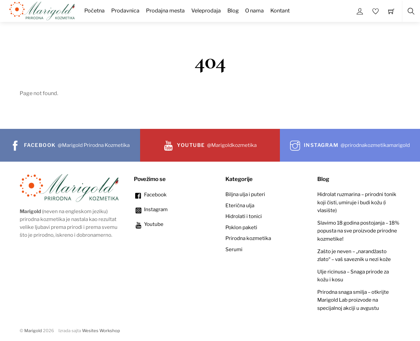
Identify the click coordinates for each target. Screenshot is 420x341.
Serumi (233, 249)
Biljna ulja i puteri (245, 194)
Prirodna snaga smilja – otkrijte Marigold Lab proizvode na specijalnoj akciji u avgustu (353, 300)
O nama (254, 11)
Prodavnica (125, 11)
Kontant (280, 11)
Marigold (33, 330)
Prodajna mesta (165, 11)
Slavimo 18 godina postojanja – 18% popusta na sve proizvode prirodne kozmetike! (358, 231)
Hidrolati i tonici (243, 216)
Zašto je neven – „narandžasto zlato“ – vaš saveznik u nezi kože (354, 255)
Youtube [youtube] (148, 224)
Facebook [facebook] (150, 194)
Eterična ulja (239, 205)
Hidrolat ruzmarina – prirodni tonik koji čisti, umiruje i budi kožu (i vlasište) (356, 202)
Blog (233, 11)
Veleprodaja (206, 11)
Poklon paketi (241, 227)
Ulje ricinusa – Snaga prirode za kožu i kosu (353, 276)
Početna (94, 11)
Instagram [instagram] (151, 209)
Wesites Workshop (101, 330)
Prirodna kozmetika (248, 238)
